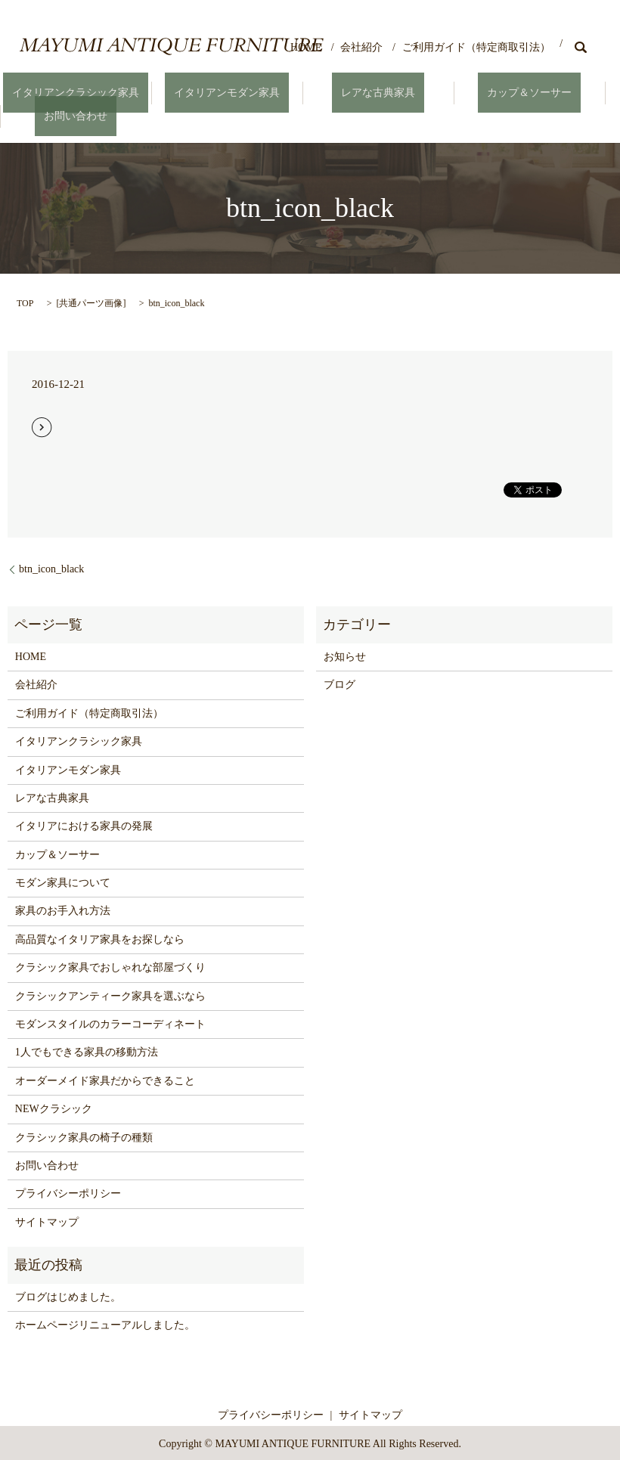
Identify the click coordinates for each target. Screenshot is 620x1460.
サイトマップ (47, 1220)
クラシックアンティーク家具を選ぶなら (110, 994)
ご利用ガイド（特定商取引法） (476, 47)
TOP (25, 301)
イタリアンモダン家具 (227, 92)
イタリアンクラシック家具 (75, 92)
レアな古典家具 (378, 92)
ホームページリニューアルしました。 (105, 1323)
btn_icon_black (51, 566)
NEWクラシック (53, 1107)
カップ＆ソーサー (529, 92)
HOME (305, 47)
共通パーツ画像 (90, 301)
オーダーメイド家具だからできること (105, 1078)
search (580, 47)
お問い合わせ (75, 114)
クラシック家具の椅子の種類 (84, 1135)
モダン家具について (62, 881)
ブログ (339, 683)
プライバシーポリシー (68, 1192)
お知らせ (345, 655)
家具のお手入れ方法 (62, 909)
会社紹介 (361, 47)
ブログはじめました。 (68, 1294)
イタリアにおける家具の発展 (84, 824)
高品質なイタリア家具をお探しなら (99, 937)
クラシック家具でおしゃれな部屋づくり (110, 966)
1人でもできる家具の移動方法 (86, 1050)
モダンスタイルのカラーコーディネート (110, 1022)
